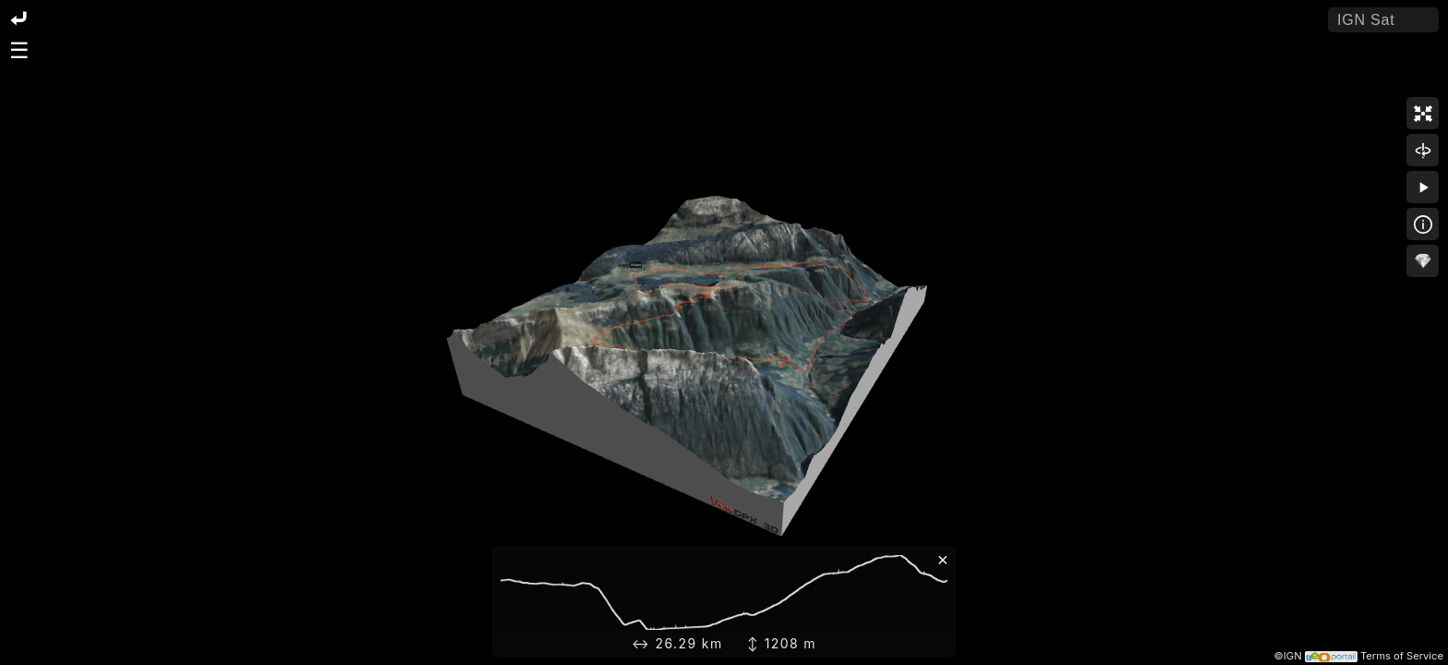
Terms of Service (1401, 655)
